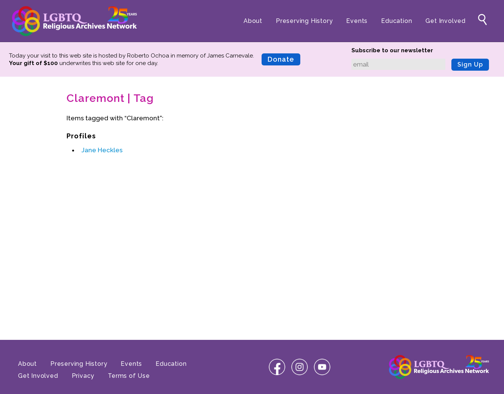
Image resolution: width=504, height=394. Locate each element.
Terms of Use (129, 375)
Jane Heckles (102, 150)
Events (357, 20)
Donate (281, 59)
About (253, 20)
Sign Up (470, 64)
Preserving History (304, 20)
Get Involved (445, 20)
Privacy (83, 375)
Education (396, 20)
